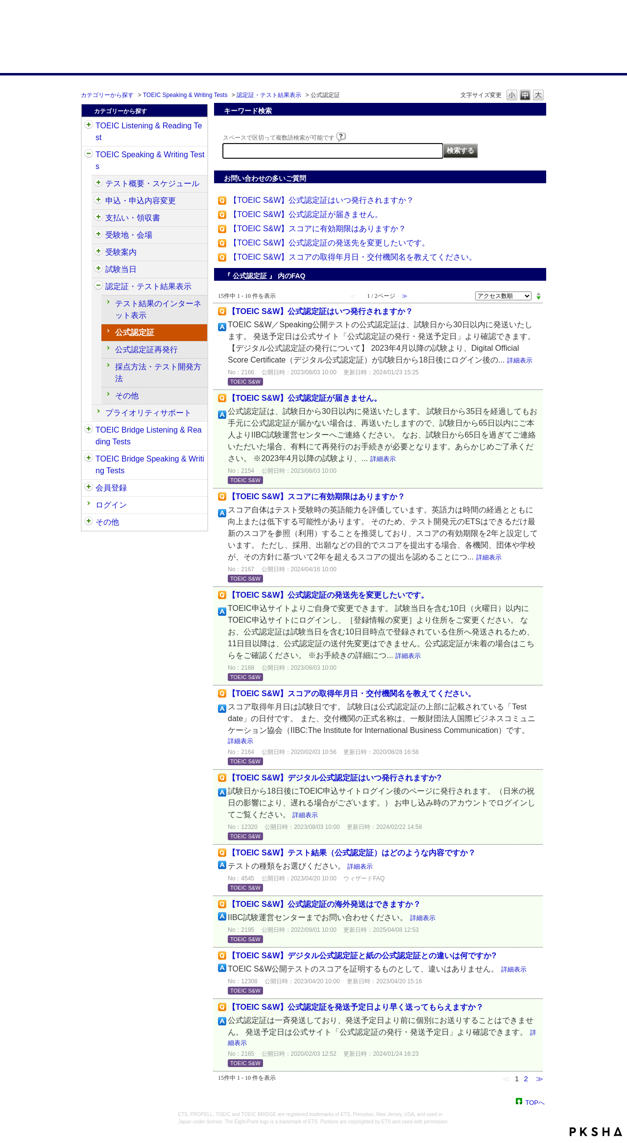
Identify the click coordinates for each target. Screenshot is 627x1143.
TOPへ (535, 1102)
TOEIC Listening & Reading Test (149, 132)
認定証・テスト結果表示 (269, 95)
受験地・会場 (128, 235)
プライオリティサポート (148, 413)
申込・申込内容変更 (140, 200)
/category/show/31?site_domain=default (88, 126)
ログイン (111, 505)
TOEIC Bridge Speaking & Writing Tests (150, 465)
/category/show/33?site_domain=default (88, 430)
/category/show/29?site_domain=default (88, 488)
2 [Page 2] (526, 1078)
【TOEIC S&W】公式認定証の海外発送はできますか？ (324, 904)
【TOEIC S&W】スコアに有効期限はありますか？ (318, 228)
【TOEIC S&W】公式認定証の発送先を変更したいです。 (329, 243)
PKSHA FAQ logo (596, 1131)
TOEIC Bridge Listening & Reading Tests (149, 436)
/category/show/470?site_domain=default (98, 184)
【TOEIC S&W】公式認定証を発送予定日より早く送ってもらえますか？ (355, 1007)
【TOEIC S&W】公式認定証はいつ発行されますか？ (321, 200)
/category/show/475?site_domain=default (98, 201)
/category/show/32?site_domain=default (88, 155)
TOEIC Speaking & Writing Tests (185, 95)
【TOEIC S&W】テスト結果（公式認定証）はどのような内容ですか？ (352, 853)
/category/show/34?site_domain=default (88, 459)
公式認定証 (134, 332)
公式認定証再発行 (146, 349)
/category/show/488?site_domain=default (98, 235)
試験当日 (121, 269)
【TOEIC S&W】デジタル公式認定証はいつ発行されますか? (334, 778)
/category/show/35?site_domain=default (88, 522)
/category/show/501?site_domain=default (98, 286)
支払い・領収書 (132, 218)
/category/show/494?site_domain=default (98, 269)
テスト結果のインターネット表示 (158, 309)
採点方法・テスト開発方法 (158, 373)
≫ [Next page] (539, 1078)
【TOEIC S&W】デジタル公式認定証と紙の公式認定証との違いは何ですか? (362, 955)
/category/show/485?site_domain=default (98, 218)
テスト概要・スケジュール (152, 183)
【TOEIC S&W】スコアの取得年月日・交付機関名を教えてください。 (353, 257)
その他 (127, 395)
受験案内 (121, 252)
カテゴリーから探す (107, 95)
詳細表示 (519, 360)
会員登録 (111, 488)
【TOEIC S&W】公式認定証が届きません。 (306, 214)
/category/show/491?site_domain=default (98, 252)
